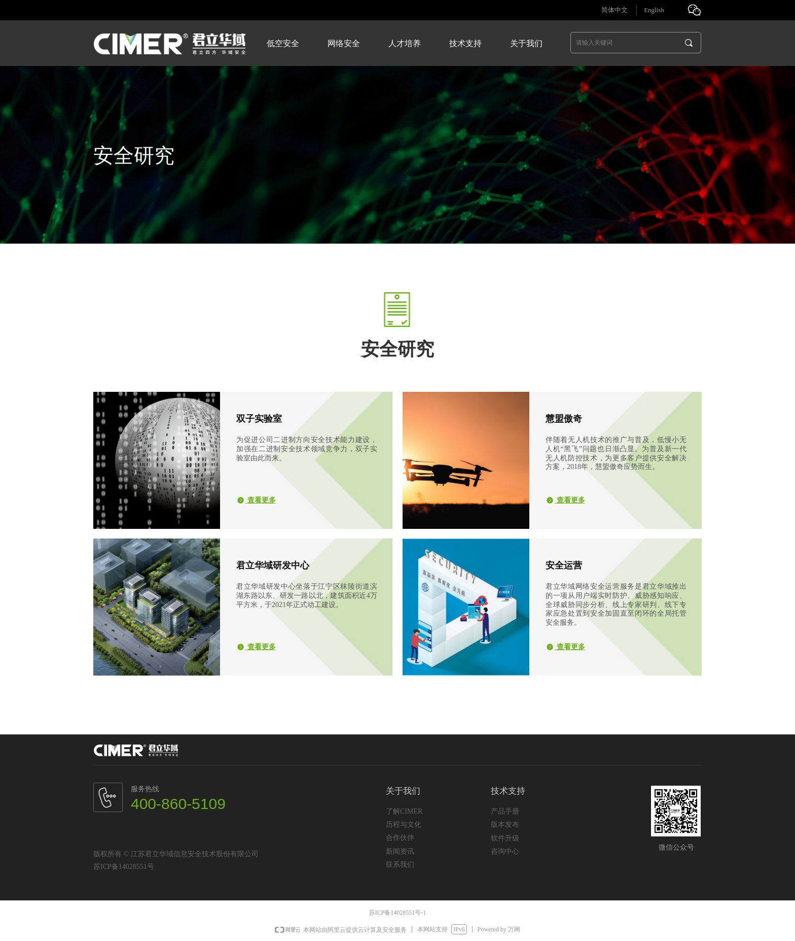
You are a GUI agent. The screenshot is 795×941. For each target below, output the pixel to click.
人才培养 (404, 43)
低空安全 (283, 43)
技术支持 (465, 43)
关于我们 (526, 43)
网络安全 (344, 43)
